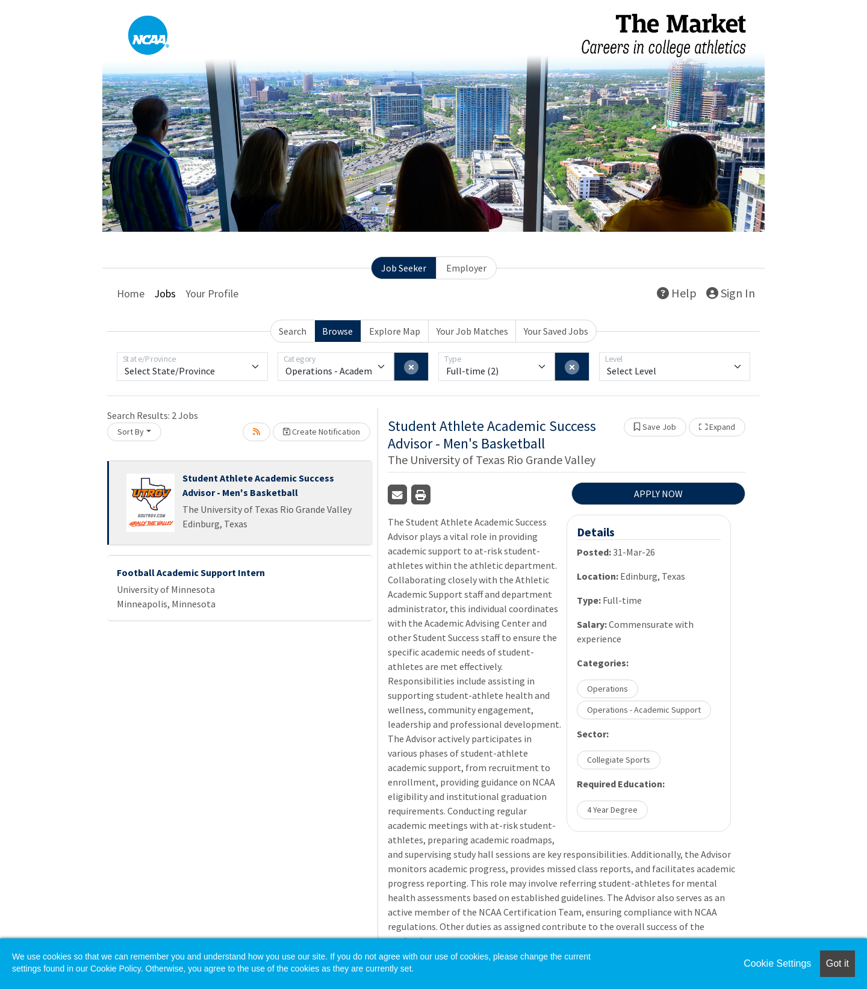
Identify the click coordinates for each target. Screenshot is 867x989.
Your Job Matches (472, 331)
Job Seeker (403, 268)
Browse (337, 331)
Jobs (165, 293)
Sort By (130, 431)
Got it (837, 963)
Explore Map (394, 331)
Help (677, 292)
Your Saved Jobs (556, 331)
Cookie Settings (777, 963)
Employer (466, 268)
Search (292, 331)
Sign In (730, 292)
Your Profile (211, 293)
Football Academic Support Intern (191, 572)
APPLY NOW (658, 494)
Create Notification (321, 431)
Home (130, 293)
